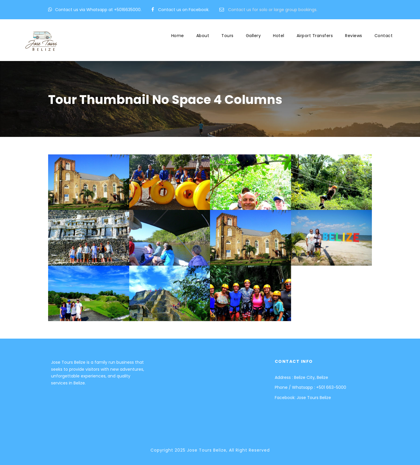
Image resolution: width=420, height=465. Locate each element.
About (202, 36)
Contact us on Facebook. (183, 10)
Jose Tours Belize (314, 397)
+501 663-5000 (331, 387)
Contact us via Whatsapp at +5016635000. (98, 10)
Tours (227, 36)
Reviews (353, 36)
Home (177, 36)
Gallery (253, 36)
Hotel (278, 36)
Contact (383, 36)
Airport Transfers (315, 36)
